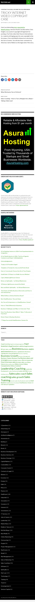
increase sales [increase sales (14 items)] (20, 362)
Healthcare (4, 494)
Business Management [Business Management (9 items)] (24, 356)
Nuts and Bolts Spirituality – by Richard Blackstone (15, 287)
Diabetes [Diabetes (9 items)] (19, 360)
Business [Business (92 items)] (16, 348)
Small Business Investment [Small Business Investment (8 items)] (12, 382)
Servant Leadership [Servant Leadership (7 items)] (15, 380)
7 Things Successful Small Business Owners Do (14, 320)
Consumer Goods (6, 468)
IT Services (4, 514)
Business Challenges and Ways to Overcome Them (15, 309)
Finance (3, 491)
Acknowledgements (6, 261)
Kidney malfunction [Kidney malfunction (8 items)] (9, 364)
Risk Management (6, 556)
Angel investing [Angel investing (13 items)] (5, 344)
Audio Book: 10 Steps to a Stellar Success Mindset (15, 274)
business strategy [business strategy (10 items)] (12, 360)
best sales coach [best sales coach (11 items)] (7, 349)
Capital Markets (5, 461)
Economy (3, 478)
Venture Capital (5, 589)
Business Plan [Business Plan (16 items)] (16, 358)
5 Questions (4, 425)
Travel (2, 583)
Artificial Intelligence (7, 435)
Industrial (3, 497)
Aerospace (4, 432)
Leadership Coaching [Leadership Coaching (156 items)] (13, 368)
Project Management (7, 546)
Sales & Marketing (6, 560)
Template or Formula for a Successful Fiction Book (15, 268)
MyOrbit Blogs (18, 9)
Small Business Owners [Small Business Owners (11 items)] (26, 382)
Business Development (7, 451)
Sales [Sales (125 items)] (12, 373)
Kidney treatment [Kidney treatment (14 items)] (16, 366)
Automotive (4, 438)
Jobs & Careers (5, 517)
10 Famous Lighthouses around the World (13, 284)
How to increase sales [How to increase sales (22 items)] (8, 362)
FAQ (2, 487)
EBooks (3, 474)
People (3, 543)
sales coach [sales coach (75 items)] (20, 373)
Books (2, 448)
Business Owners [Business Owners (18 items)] (6, 358)
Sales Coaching (5, 563)
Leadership (4, 520)
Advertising (4, 428)
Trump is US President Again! (9, 264)
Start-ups (3, 573)
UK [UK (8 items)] (32, 382)
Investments (4, 510)
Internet (3, 507)
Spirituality (4, 569)
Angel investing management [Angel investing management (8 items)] (17, 344)
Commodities (4, 464)
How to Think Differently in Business (11, 305)
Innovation (4, 501)
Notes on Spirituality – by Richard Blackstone (13, 281)
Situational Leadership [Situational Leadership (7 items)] (25, 380)
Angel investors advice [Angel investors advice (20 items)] (16, 346)
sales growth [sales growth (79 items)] (17, 377)
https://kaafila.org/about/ (26, 239)
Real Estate (4, 550)
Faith (2, 484)
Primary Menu (33, 2)
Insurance (4, 504)
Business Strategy (6, 458)
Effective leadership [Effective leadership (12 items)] (27, 360)
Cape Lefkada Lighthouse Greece (10, 277)
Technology (4, 576)
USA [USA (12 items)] (2, 384)
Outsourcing (4, 540)
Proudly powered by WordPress (8, 597)
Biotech (3, 445)
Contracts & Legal (7, 9)
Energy (3, 481)
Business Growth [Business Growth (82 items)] (9, 355)
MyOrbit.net (5, 2)
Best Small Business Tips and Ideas (11, 299)
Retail (2, 553)
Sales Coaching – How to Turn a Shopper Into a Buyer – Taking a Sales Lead (17, 98)
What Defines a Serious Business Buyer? (12, 295)
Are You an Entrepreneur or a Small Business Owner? (16, 302)
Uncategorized (5, 586)
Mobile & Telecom (6, 527)
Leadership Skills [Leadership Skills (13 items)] (23, 371)
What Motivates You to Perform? (17, 91)
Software (3, 566)
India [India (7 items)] (26, 362)
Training (3, 579)
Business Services (6, 455)
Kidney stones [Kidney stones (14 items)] (19, 364)
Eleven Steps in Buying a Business (10, 317)
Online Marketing (6, 537)
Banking (3, 442)
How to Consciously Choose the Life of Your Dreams (16, 271)
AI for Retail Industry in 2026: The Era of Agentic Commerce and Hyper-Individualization (15, 257)
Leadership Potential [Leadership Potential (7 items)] (13, 371)
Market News (5, 523)
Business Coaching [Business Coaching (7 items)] (23, 353)
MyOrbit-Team (16, 22)
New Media (26, 9)
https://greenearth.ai (22, 205)
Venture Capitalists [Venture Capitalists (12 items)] (9, 384)
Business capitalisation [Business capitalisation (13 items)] (18, 351)
